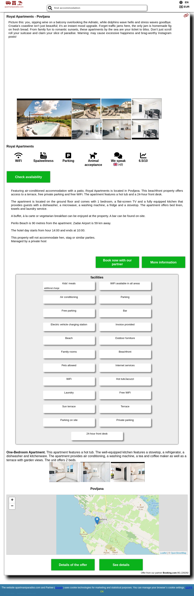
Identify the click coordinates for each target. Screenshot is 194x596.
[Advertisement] (96, 68)
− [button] (12, 506)
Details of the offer (73, 565)
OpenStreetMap (178, 553)
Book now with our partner (117, 262)
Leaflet (163, 553)
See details (121, 565)
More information (163, 262)
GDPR (188, 587)
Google (59, 587)
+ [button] (12, 500)
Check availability (28, 177)
